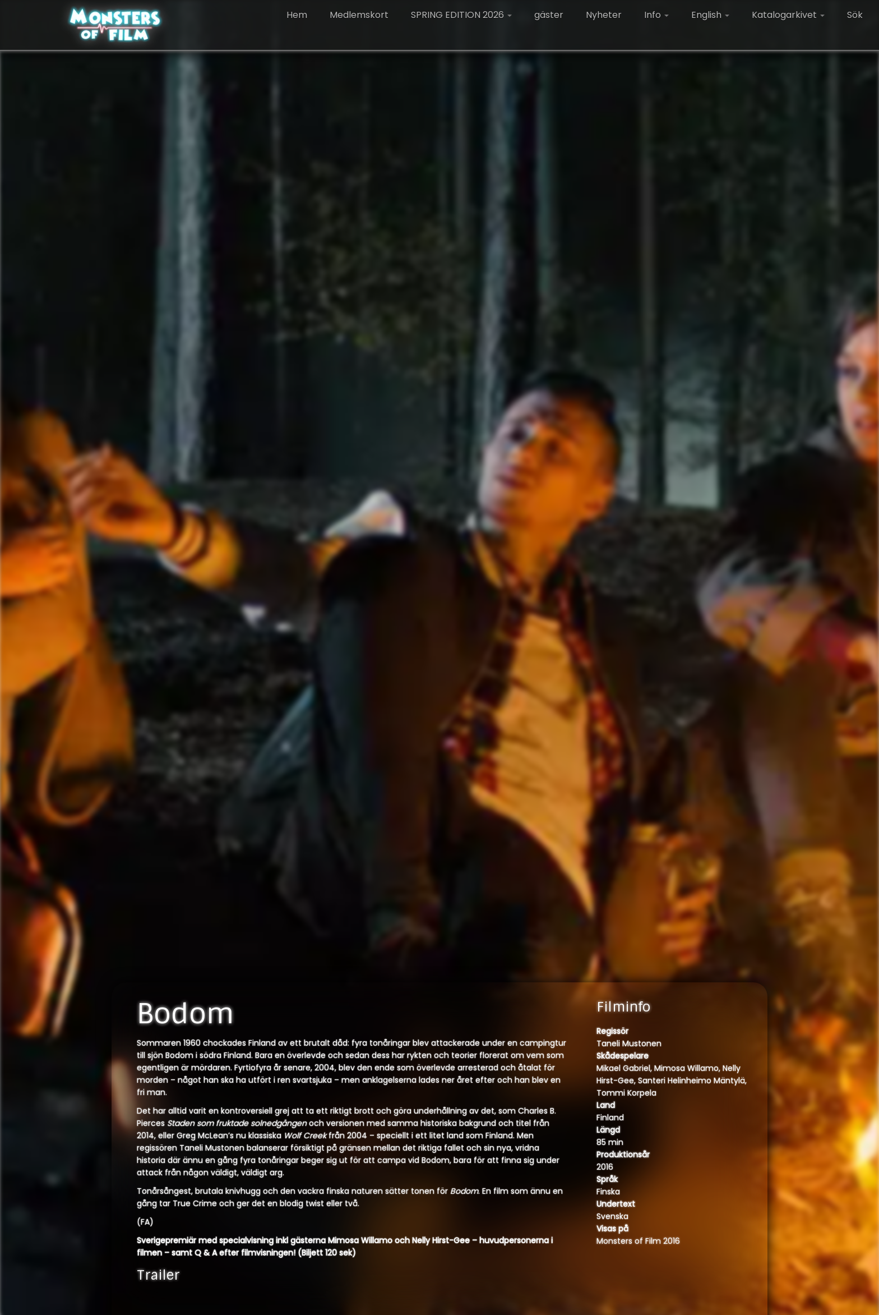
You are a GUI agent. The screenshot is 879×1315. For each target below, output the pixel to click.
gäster (548, 14)
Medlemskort (359, 14)
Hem (296, 14)
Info (656, 14)
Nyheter (604, 14)
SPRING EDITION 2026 (461, 14)
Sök (855, 14)
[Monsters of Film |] (115, 25)
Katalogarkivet (788, 14)
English (710, 14)
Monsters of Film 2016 (638, 1241)
